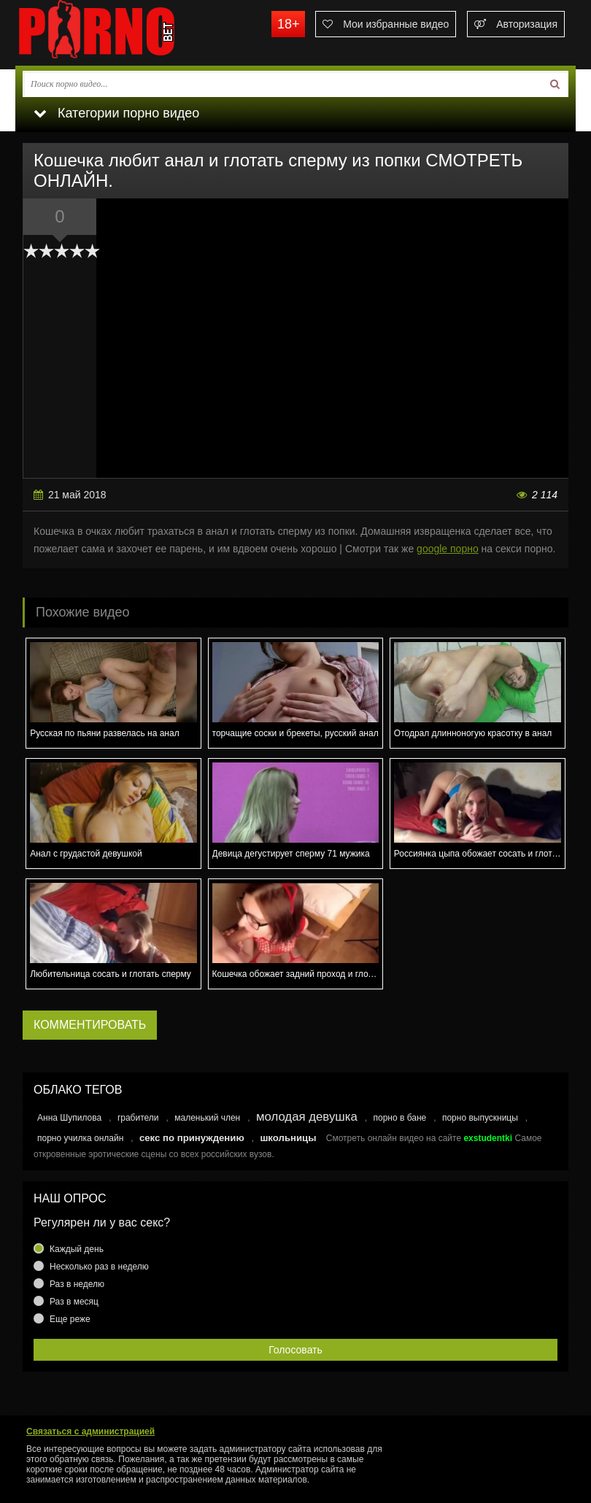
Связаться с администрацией (90, 1431)
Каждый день (77, 1249)
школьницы (288, 1137)
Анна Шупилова (69, 1118)
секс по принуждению (191, 1137)
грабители (138, 1118)
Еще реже (70, 1319)
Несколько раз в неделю (99, 1266)
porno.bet (124, 33)
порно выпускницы (480, 1118)
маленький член (207, 1118)
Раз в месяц (74, 1302)
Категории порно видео (116, 113)
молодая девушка (307, 1117)
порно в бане (399, 1118)
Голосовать (295, 1350)
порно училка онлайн (80, 1138)
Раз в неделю (77, 1284)
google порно (448, 549)
